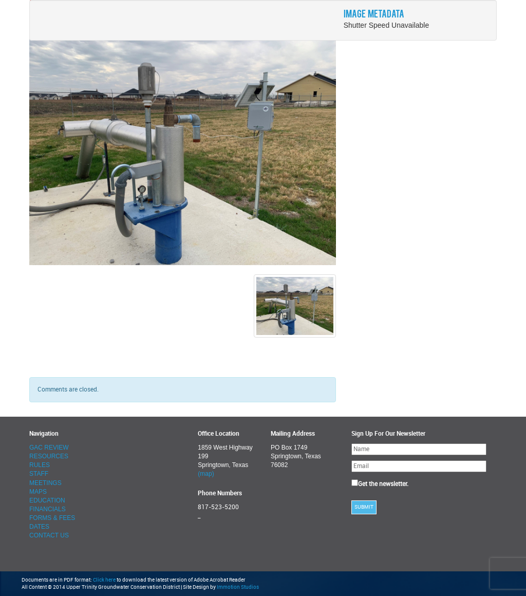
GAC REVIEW (49, 447)
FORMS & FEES (52, 518)
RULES (39, 465)
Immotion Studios (238, 587)
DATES (39, 526)
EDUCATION (47, 500)
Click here (104, 580)
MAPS (38, 491)
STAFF (38, 473)
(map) (206, 473)
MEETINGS (45, 483)
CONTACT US (49, 535)
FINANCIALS (47, 509)
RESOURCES (48, 456)
